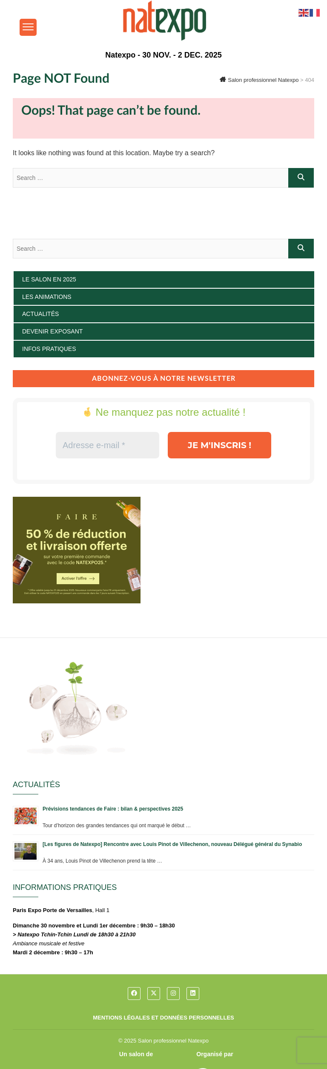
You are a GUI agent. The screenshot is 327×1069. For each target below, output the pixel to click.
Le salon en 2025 (49, 279)
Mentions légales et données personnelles (163, 1017)
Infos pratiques (49, 348)
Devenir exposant (52, 331)
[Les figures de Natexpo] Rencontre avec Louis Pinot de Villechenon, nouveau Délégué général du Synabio (172, 844)
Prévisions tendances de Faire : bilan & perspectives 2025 (113, 809)
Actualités (40, 313)
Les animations (47, 296)
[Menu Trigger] (28, 27)
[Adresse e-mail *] (107, 445)
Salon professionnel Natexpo (173, 1040)
